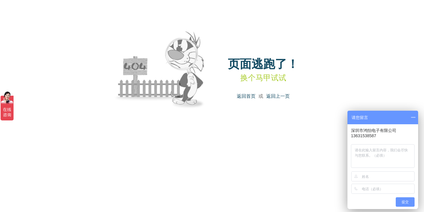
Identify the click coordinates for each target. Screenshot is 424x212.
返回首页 (246, 96)
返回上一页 (278, 96)
